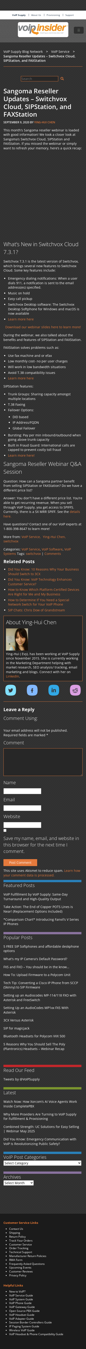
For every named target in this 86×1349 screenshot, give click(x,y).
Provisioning (53, 15)
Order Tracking (18, 1248)
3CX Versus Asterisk (18, 1020)
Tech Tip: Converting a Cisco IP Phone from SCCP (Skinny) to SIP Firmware (40, 985)
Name (9, 782)
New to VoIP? (17, 1291)
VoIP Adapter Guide (21, 1319)
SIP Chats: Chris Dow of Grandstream (36, 610)
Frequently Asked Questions (27, 1264)
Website (11, 816)
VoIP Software (52, 549)
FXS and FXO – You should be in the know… (36, 967)
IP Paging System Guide (24, 1326)
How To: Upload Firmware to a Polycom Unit (36, 975)
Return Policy (17, 1237)
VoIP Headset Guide (21, 1315)
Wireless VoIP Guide (22, 1330)
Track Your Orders (21, 1240)
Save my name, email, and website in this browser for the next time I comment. (41, 844)
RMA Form (15, 1260)
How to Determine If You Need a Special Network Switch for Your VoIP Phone (38, 602)
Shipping (14, 1233)
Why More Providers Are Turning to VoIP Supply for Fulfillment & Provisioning (39, 1116)
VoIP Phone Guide (20, 1303)
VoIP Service (31, 549)
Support (69, 15)
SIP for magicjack (16, 1028)
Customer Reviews (21, 1271)
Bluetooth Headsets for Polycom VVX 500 (34, 1036)
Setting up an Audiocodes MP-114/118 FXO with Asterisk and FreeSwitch (39, 997)
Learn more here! (21, 455)
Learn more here (21, 319)
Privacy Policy (17, 1275)
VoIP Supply (19, 15)
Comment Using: (20, 718)
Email (9, 799)
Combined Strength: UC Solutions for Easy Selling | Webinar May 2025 (41, 1128)
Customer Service (20, 1244)
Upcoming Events (20, 1267)
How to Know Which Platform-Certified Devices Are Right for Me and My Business (43, 591)
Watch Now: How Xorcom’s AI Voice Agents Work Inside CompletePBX (40, 1103)
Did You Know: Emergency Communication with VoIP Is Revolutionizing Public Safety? (39, 1141)
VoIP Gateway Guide (22, 1307)
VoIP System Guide (21, 1299)
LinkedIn (12, 676)
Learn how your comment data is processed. (41, 872)
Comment (13, 743)
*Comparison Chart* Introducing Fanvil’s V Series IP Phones (41, 921)
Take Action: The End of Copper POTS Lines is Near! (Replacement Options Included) (38, 909)
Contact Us (16, 1229)
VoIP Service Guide (21, 1295)
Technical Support (20, 1252)
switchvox (33, 553)
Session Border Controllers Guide (30, 1322)
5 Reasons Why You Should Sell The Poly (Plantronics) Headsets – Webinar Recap (34, 1046)
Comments (52, 553)
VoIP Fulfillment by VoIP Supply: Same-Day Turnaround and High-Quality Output (35, 896)
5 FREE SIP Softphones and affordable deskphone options (41, 948)
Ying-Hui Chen (44, 122)
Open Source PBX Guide (24, 1311)
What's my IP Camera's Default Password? (35, 959)
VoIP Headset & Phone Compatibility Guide (36, 1334)
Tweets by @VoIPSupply (21, 1079)
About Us (36, 15)
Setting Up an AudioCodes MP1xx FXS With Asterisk (36, 1010)
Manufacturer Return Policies (27, 1256)
